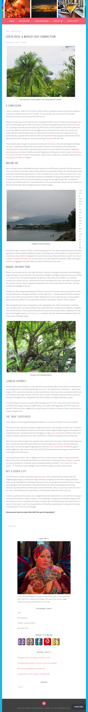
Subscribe (78, 707)
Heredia (76, 457)
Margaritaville (17, 411)
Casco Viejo (55, 433)
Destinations (24, 21)
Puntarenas (16, 171)
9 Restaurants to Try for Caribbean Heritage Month (33, 674)
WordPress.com (63, 708)
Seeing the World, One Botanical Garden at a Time (33, 658)
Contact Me (58, 21)
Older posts (11, 526)
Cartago (66, 457)
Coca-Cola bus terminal (58, 446)
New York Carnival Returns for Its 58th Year (31, 668)
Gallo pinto (41, 477)
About (12, 21)
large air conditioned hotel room (19, 258)
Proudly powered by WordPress (30, 708)
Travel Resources (42, 21)
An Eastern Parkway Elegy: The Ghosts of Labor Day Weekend (37, 663)
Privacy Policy (72, 21)
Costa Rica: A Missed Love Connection (31, 36)
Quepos (50, 138)
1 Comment (23, 42)
